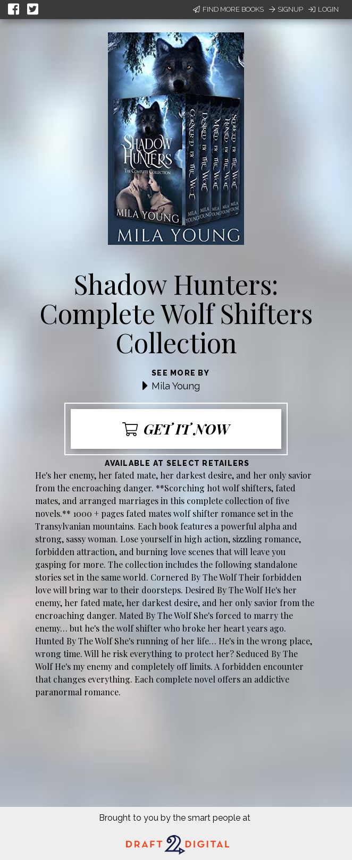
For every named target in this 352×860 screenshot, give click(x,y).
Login (323, 9)
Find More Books (228, 9)
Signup (286, 9)
